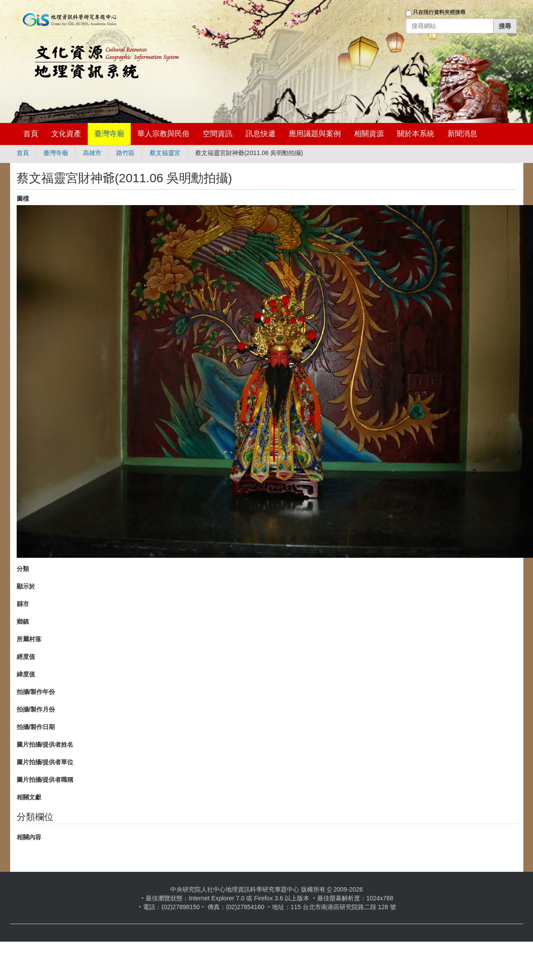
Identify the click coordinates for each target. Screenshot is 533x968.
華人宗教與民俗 (163, 134)
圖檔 (23, 198)
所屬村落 (29, 639)
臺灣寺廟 (109, 134)
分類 (23, 568)
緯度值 (26, 674)
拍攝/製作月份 (36, 709)
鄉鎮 (23, 621)
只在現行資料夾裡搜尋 (439, 12)
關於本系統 (415, 134)
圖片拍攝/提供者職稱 (45, 779)
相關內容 (29, 837)
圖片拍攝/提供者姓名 (45, 744)
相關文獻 (29, 797)
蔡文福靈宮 (165, 152)
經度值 (26, 656)
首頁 (30, 134)
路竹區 (125, 152)
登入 (393, 38)
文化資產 (66, 134)
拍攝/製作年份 (36, 691)
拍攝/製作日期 (36, 726)
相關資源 (369, 134)
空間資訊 (218, 134)
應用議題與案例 (315, 134)
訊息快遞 (260, 134)
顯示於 (26, 586)
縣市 (23, 603)
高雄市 (92, 152)
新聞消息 (462, 134)
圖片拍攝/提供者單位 (45, 762)
